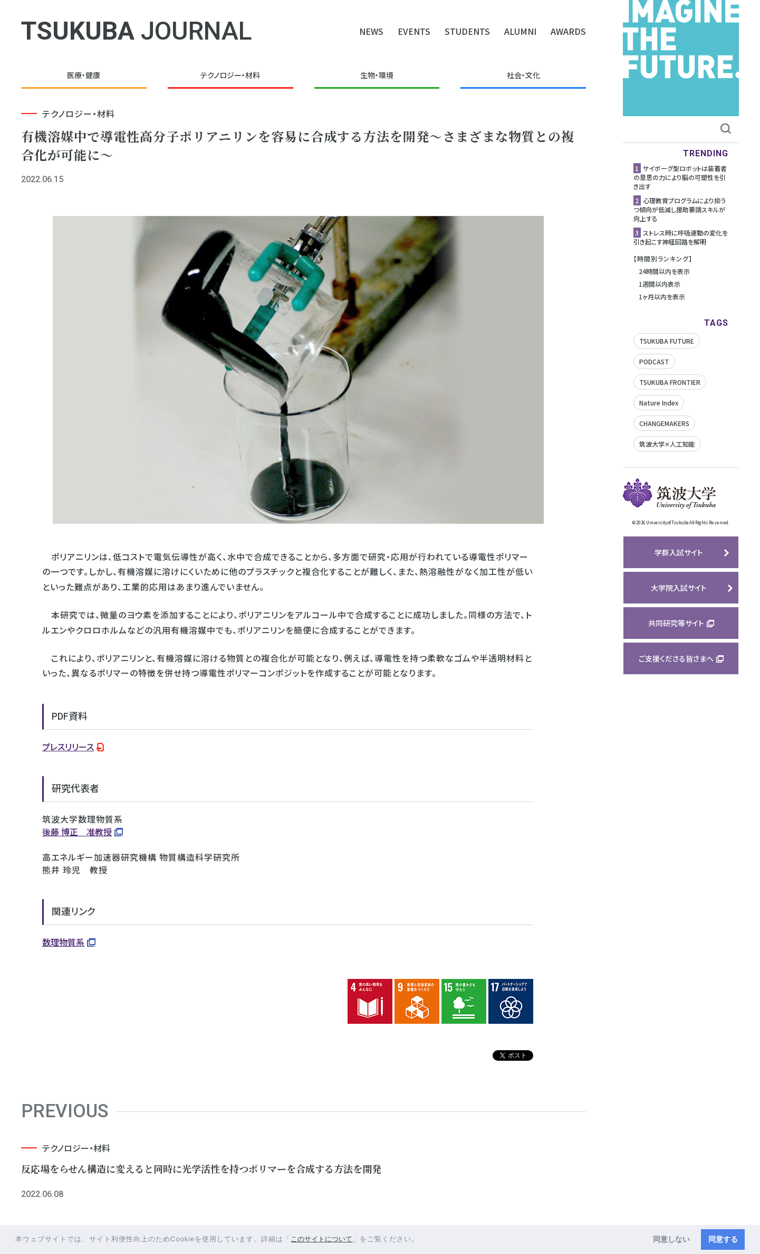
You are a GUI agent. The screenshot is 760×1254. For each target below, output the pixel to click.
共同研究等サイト (676, 623)
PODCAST (654, 361)
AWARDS (568, 31)
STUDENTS (467, 31)
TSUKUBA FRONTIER (669, 382)
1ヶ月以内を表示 (662, 296)
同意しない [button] (671, 1239)
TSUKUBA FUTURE (666, 340)
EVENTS (414, 31)
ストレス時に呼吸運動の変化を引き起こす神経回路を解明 (680, 237)
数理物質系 (63, 942)
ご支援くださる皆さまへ (676, 658)
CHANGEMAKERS (664, 423)
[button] (422, 1240)
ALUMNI (520, 31)
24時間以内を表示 (664, 271)
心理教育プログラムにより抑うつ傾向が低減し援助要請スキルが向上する (679, 209)
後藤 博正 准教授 (77, 831)
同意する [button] (723, 1239)
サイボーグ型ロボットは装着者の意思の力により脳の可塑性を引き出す (680, 177)
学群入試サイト (679, 552)
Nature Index (658, 402)
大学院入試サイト (679, 587)
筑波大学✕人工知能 (667, 443)
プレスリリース (68, 746)
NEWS (371, 31)
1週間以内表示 (659, 283)
